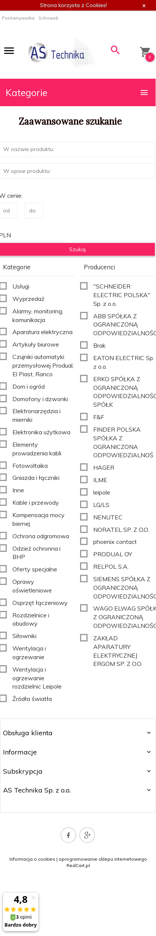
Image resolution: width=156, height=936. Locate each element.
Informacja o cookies (32, 859)
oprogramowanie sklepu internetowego (103, 859)
